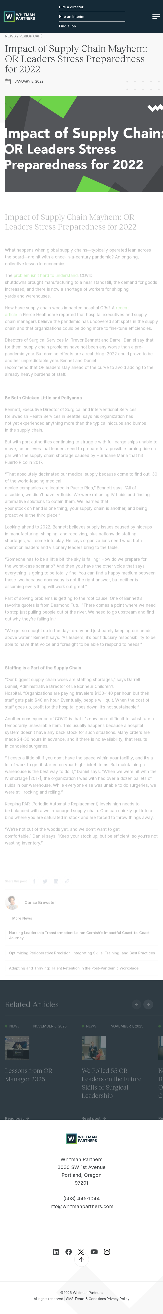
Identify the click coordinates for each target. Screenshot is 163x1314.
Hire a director (71, 7)
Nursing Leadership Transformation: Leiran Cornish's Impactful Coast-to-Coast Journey (79, 939)
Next (148, 1009)
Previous (136, 1009)
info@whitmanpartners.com (81, 1206)
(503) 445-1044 (81, 1198)
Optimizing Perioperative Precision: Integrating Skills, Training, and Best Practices (82, 957)
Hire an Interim (71, 16)
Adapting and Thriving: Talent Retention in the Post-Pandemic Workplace (73, 972)
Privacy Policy (118, 1298)
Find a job (67, 26)
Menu (156, 16)
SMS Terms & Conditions (86, 1298)
